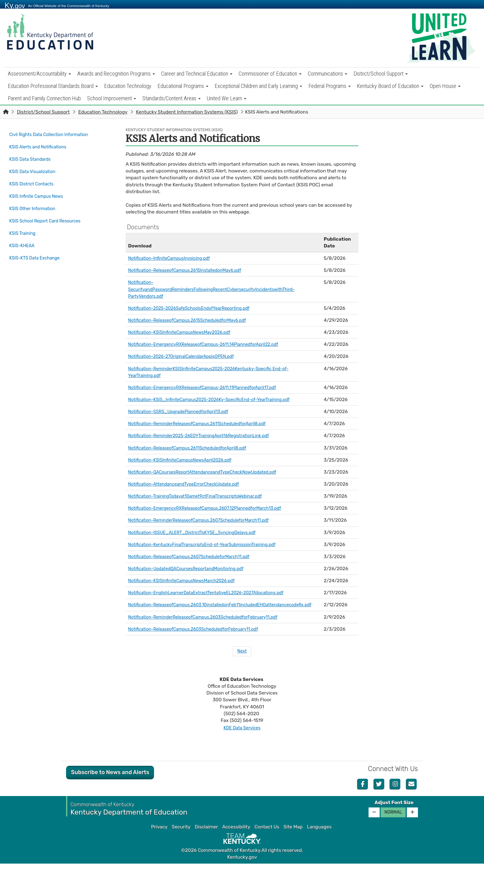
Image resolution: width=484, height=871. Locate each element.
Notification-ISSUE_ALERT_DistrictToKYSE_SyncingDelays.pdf (198, 532)
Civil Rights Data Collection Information (52, 134)
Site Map (292, 834)
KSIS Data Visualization (34, 166)
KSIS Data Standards (32, 156)
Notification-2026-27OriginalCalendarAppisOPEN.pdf (186, 356)
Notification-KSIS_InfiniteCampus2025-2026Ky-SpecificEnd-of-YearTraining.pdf (217, 399)
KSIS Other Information (34, 199)
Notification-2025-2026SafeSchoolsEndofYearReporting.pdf (195, 308)
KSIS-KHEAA (23, 231)
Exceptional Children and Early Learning (258, 86)
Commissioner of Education (270, 73)
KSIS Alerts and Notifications (43, 145)
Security (181, 834)
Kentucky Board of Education (390, 86)
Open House (445, 86)
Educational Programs (182, 86)
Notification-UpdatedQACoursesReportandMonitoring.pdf (192, 568)
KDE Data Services (242, 735)
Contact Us (266, 834)
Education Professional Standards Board (53, 86)
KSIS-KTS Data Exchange (37, 242)
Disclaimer (206, 834)
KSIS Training (23, 221)
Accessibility (236, 834)
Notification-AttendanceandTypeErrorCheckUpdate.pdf (189, 484)
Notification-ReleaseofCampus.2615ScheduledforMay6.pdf (193, 320)
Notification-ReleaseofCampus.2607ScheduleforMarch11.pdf (195, 556)
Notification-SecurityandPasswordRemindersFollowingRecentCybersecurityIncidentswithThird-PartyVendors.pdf (220, 289)
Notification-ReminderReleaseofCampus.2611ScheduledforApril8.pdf (204, 423)
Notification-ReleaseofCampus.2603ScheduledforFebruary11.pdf (200, 636)
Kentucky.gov (242, 864)
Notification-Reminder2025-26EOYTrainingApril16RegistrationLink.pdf (206, 435)
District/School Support (380, 73)
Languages (319, 834)
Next (242, 658)
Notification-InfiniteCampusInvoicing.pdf (173, 258)
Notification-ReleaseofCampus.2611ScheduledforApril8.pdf (193, 448)
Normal (393, 819)
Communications (327, 73)
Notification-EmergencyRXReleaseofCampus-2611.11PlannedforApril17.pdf (210, 387)
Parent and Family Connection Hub (44, 98)
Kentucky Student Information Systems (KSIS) (187, 112)
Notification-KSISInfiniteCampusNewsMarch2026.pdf (187, 580)
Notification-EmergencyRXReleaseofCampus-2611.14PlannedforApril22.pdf (211, 344)
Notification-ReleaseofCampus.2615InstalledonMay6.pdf (190, 270)
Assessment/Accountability (39, 73)
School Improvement (111, 98)
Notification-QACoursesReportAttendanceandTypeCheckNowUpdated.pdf (210, 472)
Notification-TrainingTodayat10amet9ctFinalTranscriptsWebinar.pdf (202, 496)
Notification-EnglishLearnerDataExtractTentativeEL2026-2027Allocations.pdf (214, 592)
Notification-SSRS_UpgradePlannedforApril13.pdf (183, 411)
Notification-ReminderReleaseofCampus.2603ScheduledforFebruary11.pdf (210, 624)
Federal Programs (329, 86)
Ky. (15, 5)
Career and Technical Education (196, 73)
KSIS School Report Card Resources (48, 210)
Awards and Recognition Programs (116, 73)
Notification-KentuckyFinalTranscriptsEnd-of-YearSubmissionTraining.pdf (209, 544)
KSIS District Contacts (33, 177)
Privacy (159, 834)
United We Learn (226, 98)
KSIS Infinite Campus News (39, 188)
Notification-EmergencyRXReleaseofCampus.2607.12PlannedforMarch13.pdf (213, 508)
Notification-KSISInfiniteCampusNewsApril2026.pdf (185, 460)
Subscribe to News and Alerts (110, 779)
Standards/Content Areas (171, 98)
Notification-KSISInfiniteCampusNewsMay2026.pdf (184, 332)
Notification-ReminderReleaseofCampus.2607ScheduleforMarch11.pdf (206, 520)
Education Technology (127, 86)
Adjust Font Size (393, 810)
